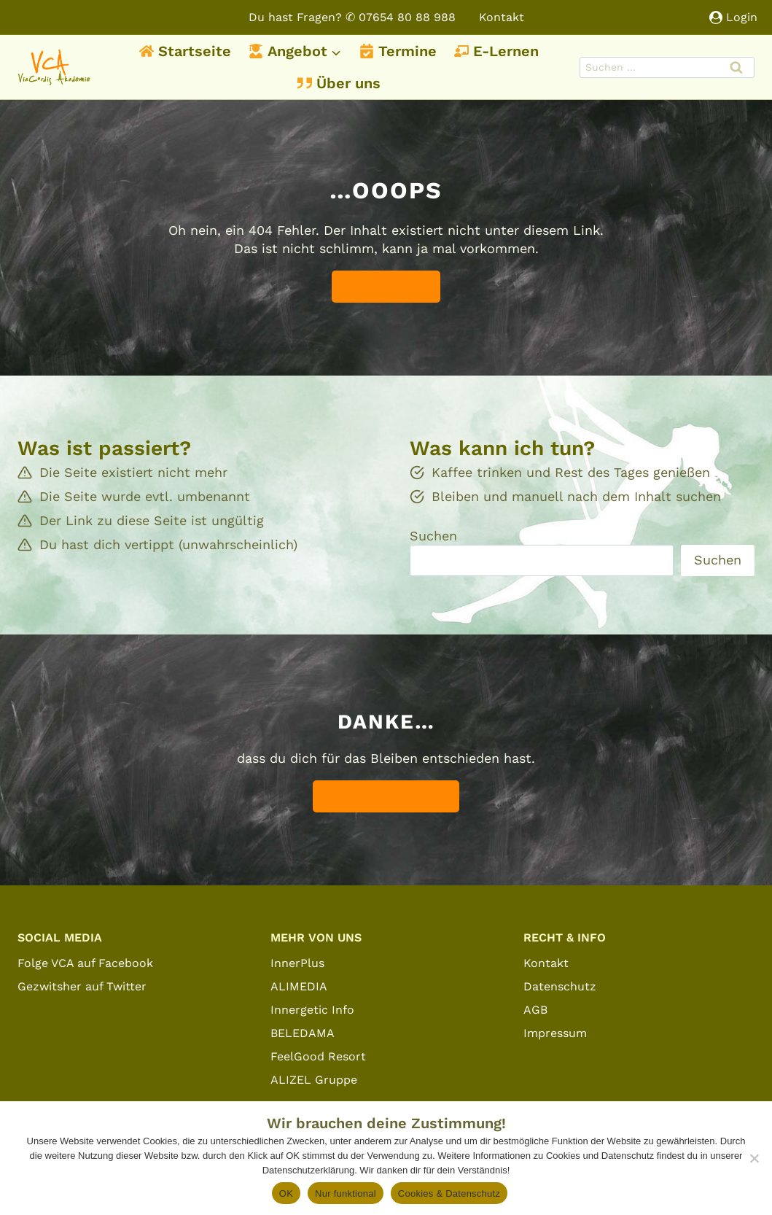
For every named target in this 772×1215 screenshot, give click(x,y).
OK (286, 1193)
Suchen (433, 535)
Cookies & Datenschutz (449, 1193)
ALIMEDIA (298, 986)
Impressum (555, 1033)
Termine (398, 51)
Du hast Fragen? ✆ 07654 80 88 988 (352, 17)
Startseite (185, 51)
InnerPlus (297, 963)
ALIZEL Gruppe (313, 1080)
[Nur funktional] (753, 1158)
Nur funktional (345, 1193)
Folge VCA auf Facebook (85, 963)
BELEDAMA (302, 1033)
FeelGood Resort (318, 1056)
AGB (535, 1010)
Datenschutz (559, 986)
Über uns (339, 83)
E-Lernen (496, 51)
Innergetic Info (312, 1010)
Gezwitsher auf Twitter (82, 986)
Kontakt (501, 17)
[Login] (733, 17)
